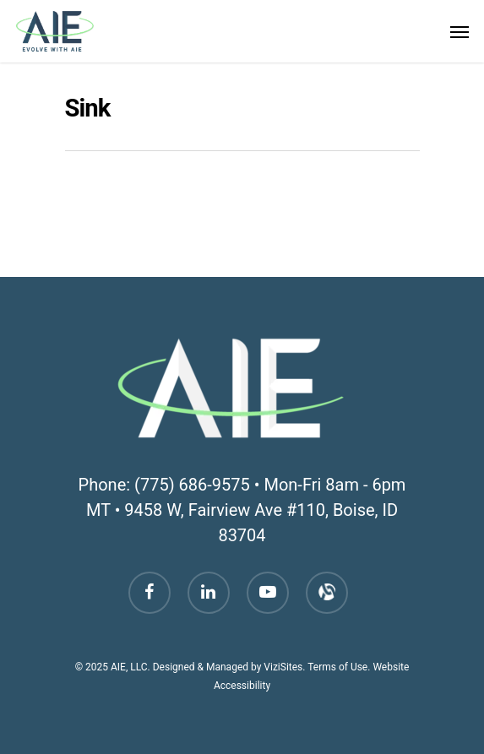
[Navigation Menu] (459, 31)
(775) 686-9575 (192, 485)
